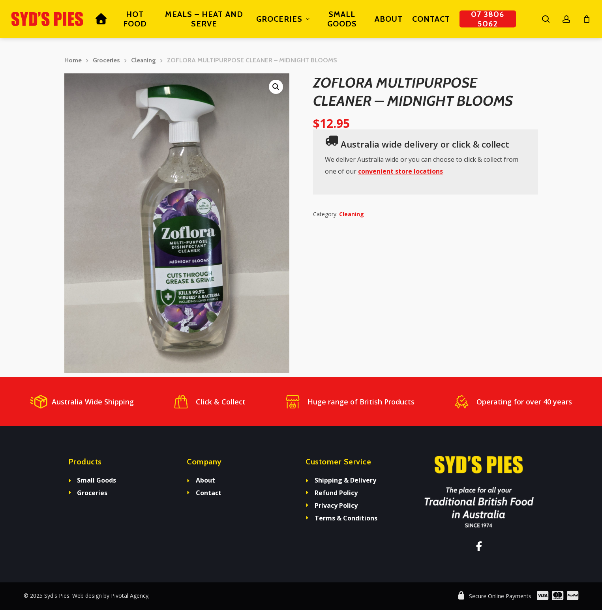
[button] (276, 87)
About (205, 480)
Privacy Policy (336, 505)
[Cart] (586, 19)
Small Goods (96, 480)
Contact (208, 492)
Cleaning (143, 60)
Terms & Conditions (346, 518)
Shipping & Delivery (345, 480)
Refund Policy (336, 492)
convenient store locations (400, 171)
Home (73, 60)
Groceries (106, 60)
